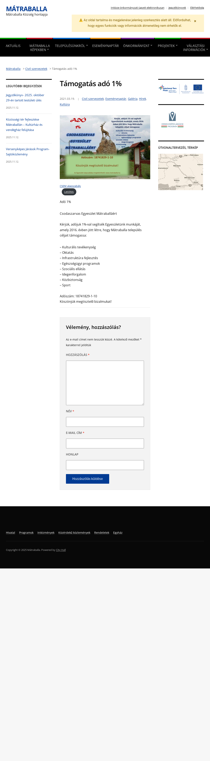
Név (70, 411)
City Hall (61, 550)
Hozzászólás (77, 355)
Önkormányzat (136, 46)
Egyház (118, 532)
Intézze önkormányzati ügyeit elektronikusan (137, 7)
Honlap (72, 454)
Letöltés (69, 192)
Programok (26, 532)
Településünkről (70, 46)
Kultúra (65, 104)
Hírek (142, 99)
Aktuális (13, 46)
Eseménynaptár (105, 46)
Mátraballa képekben (39, 48)
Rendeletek (101, 532)
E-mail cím (75, 433)
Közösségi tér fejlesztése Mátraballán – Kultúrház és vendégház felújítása (24, 124)
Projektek (166, 46)
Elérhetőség (197, 7)
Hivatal (10, 532)
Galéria (132, 99)
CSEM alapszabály (70, 186)
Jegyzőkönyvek (177, 7)
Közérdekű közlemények (74, 532)
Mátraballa (26, 8)
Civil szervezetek (93, 99)
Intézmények (45, 532)
